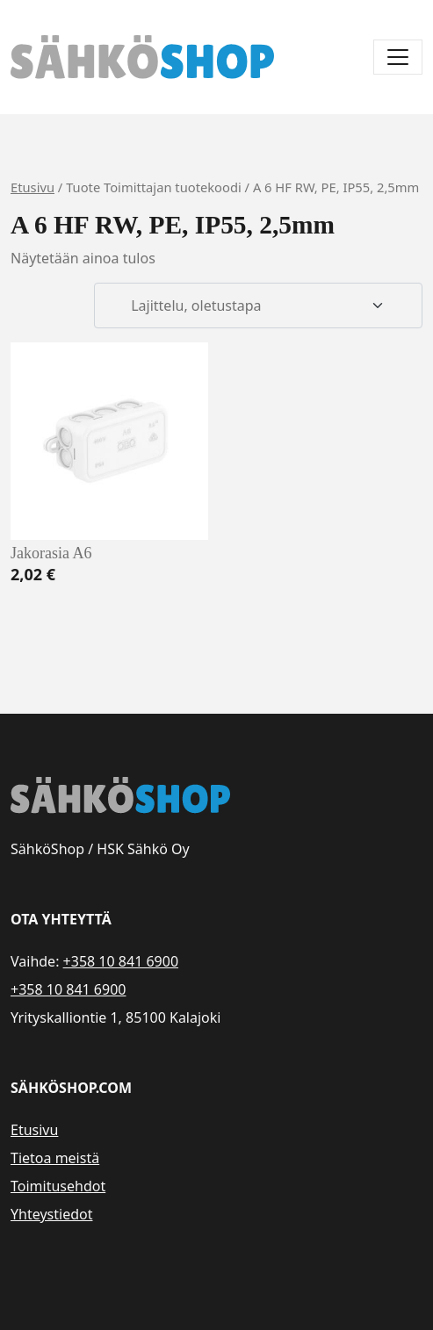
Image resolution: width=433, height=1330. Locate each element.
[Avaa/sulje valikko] (397, 57)
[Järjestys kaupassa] (258, 305)
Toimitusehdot (58, 1186)
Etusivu (32, 187)
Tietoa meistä (55, 1158)
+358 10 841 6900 (120, 961)
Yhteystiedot (51, 1214)
